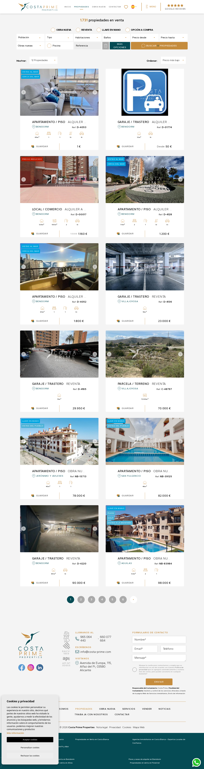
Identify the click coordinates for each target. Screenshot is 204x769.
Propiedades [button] (81, 7)
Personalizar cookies (30, 747)
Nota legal (101, 727)
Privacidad (115, 727)
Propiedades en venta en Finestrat (145, 763)
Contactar (115, 7)
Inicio (67, 7)
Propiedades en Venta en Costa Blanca (92, 739)
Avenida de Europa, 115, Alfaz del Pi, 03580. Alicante (96, 666)
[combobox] (31, 37)
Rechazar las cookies (30, 755)
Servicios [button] (128, 709)
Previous (23, 92)
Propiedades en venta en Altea (59, 763)
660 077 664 (105, 638)
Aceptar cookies (30, 739)
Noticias (165, 709)
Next (95, 92)
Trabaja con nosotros (91, 714)
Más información (15, 732)
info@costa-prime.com (95, 652)
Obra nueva (99, 7)
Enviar (159, 681)
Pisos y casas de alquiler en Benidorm (145, 759)
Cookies (126, 727)
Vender (147, 709)
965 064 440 (86, 638)
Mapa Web (139, 727)
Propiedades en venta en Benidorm (59, 759)
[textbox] (29, 37)
